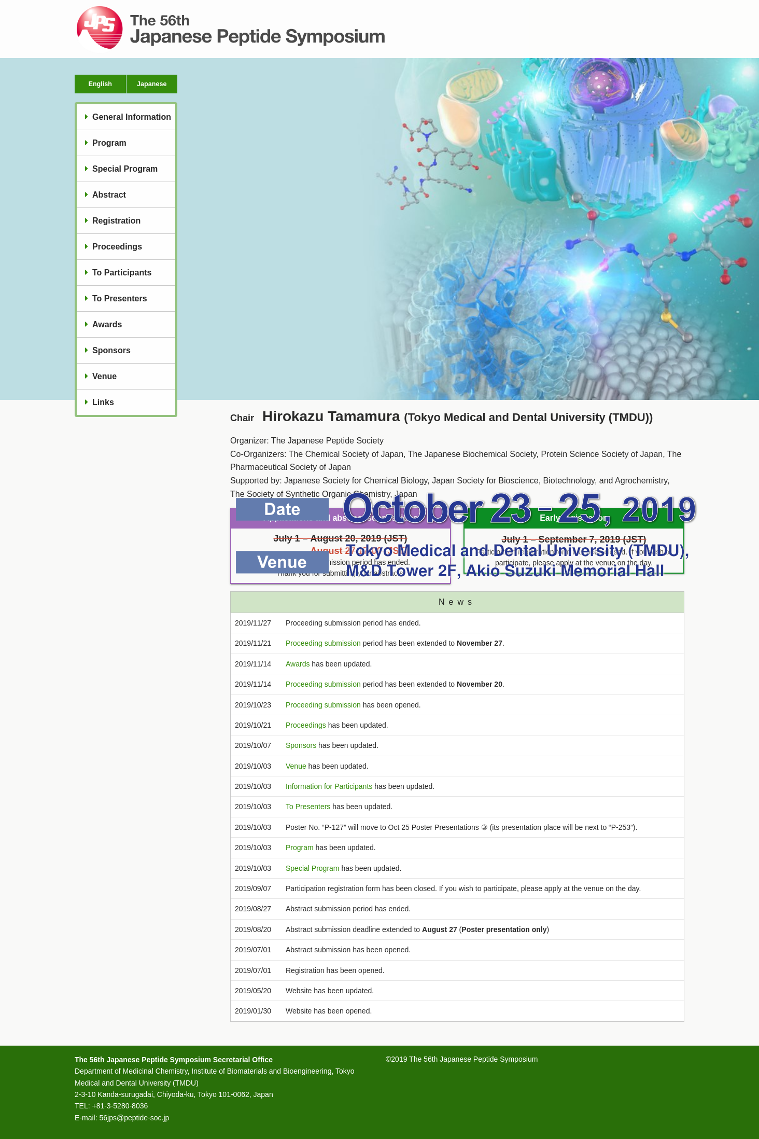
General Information (131, 117)
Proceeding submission (323, 643)
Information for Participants (329, 786)
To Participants (121, 272)
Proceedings (117, 246)
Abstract (109, 194)
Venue (104, 376)
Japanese (151, 84)
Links (103, 402)
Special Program (125, 168)
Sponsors (111, 350)
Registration (116, 220)
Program (109, 142)
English (100, 84)
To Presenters (119, 298)
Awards (107, 324)
